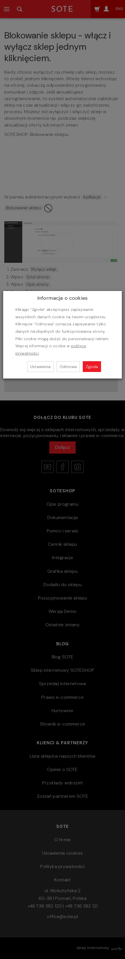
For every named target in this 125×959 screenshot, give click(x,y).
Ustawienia (40, 366)
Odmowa (68, 366)
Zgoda (92, 366)
